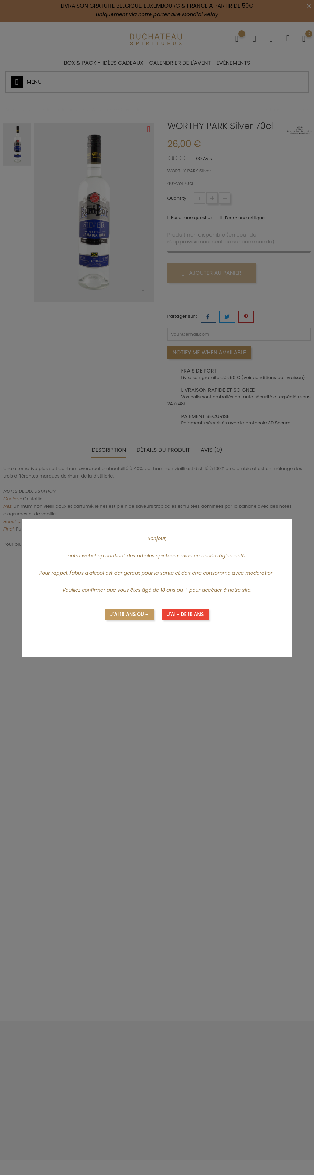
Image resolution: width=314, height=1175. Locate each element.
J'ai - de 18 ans (185, 614)
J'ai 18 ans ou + (129, 614)
